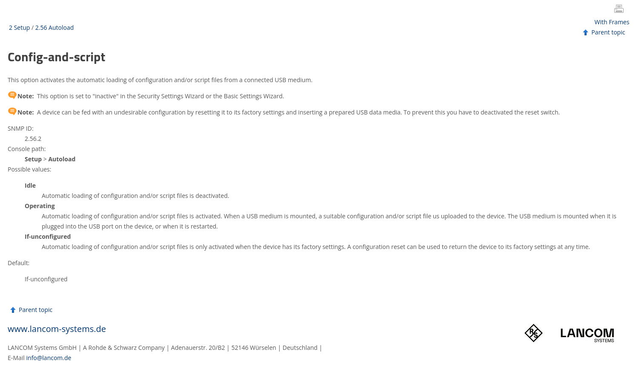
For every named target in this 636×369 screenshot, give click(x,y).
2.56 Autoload (54, 27)
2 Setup (19, 27)
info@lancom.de (49, 358)
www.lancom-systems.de (57, 329)
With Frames (612, 22)
